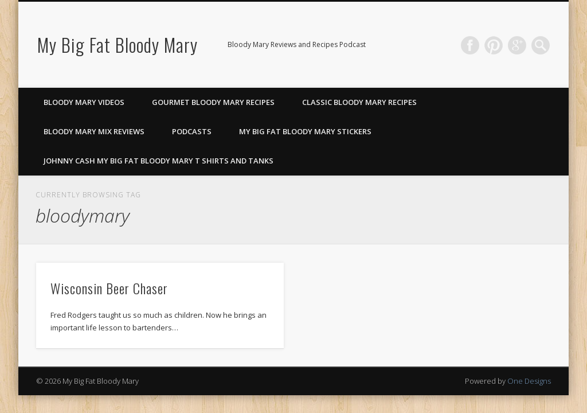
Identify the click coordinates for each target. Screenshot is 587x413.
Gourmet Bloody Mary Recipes (213, 102)
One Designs (529, 381)
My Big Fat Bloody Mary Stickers (305, 131)
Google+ (517, 45)
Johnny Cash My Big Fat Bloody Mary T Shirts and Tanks (158, 160)
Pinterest (493, 45)
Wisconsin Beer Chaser (109, 288)
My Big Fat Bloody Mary (117, 44)
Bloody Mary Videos (84, 102)
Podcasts (192, 131)
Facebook (470, 45)
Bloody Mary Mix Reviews (94, 131)
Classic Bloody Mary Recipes (359, 102)
